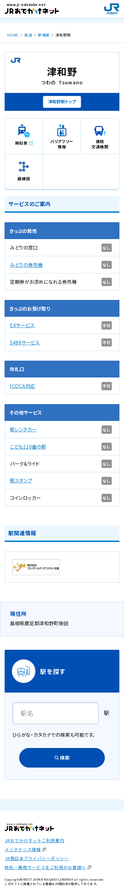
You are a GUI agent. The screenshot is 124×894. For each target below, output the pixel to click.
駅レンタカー (23, 429)
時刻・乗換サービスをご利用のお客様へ (45, 867)
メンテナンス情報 (23, 849)
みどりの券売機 (26, 264)
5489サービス (25, 342)
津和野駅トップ (62, 101)
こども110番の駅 (28, 446)
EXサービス (22, 325)
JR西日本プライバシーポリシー (37, 858)
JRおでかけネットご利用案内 (34, 840)
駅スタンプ (21, 480)
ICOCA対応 (22, 385)
